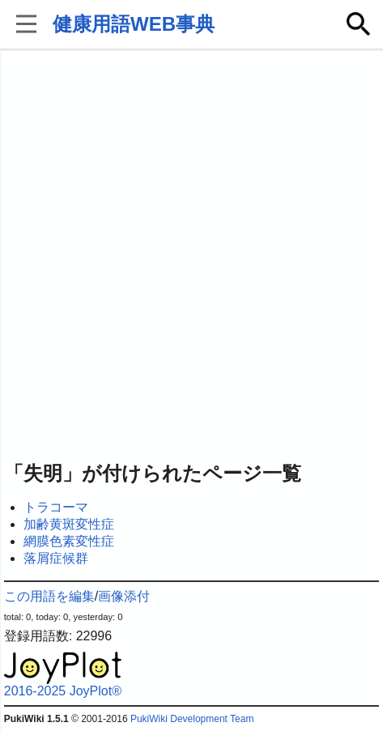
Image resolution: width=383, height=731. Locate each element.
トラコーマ (55, 507)
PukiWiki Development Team (192, 719)
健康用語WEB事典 (134, 24)
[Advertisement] (191, 256)
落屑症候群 (55, 558)
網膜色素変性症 (68, 541)
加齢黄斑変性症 (68, 524)
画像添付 (124, 596)
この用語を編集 (49, 596)
